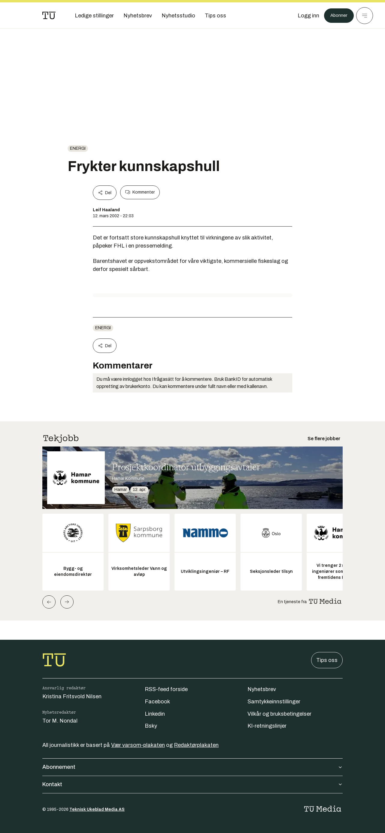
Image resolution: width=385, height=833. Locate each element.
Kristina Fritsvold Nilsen (72, 696)
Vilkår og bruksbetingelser (279, 714)
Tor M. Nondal (59, 721)
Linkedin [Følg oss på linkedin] (155, 714)
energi (78, 148)
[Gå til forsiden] (49, 15)
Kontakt (192, 784)
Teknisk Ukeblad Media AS (97, 809)
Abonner (337, 16)
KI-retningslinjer (266, 726)
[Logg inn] (305, 15)
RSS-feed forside (166, 689)
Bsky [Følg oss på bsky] (151, 726)
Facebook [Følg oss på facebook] (157, 702)
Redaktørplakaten (196, 745)
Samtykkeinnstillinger (273, 702)
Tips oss (327, 660)
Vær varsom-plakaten (138, 745)
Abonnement (192, 767)
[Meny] (364, 15)
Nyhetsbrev (261, 689)
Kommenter (140, 192)
